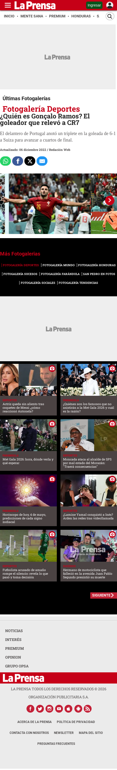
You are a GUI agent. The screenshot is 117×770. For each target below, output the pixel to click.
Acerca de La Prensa (34, 722)
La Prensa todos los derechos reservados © (58, 688)
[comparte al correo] (42, 161)
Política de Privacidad (76, 722)
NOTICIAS (14, 630)
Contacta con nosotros (29, 733)
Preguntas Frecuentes (56, 744)
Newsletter (64, 733)
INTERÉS (13, 639)
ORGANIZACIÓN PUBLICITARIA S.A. (59, 696)
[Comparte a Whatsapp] (5, 161)
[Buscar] (110, 16)
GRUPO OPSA (17, 666)
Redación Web (59, 150)
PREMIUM (14, 648)
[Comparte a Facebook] (17, 161)
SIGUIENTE (101, 595)
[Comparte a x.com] (29, 161)
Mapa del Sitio (91, 733)
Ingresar (94, 5)
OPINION (13, 657)
